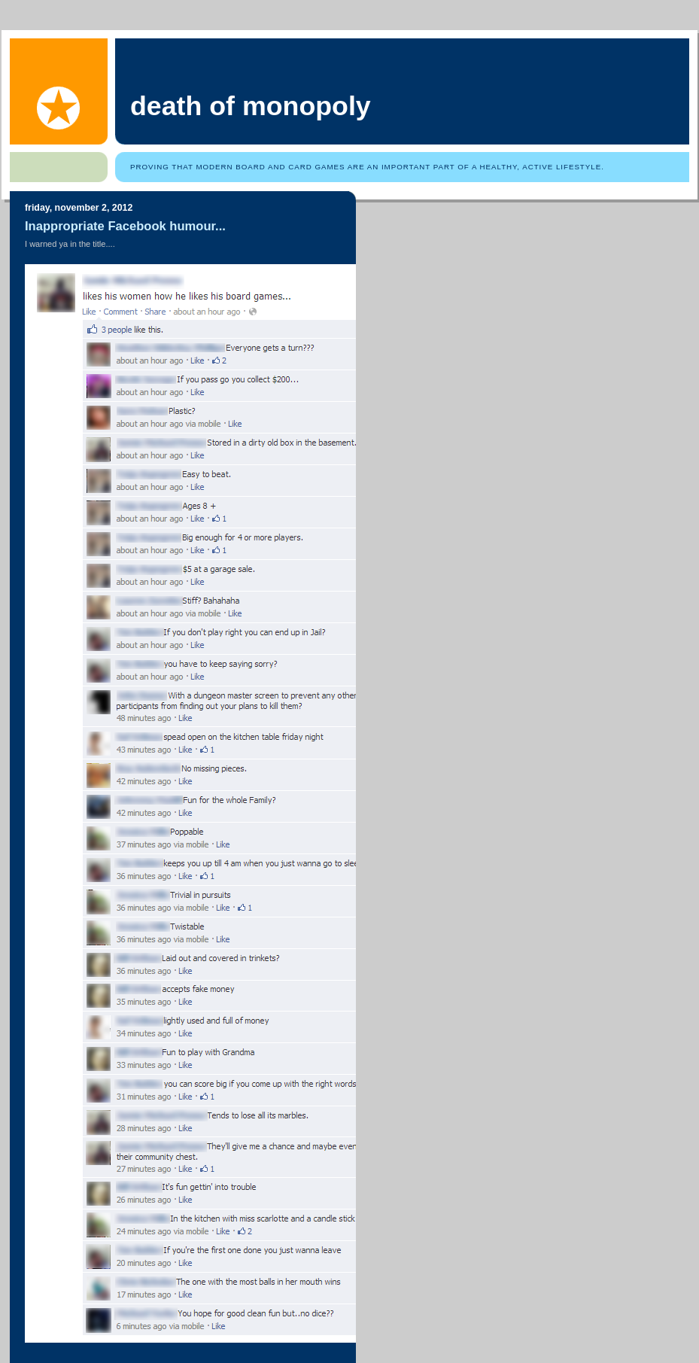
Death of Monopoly (250, 106)
